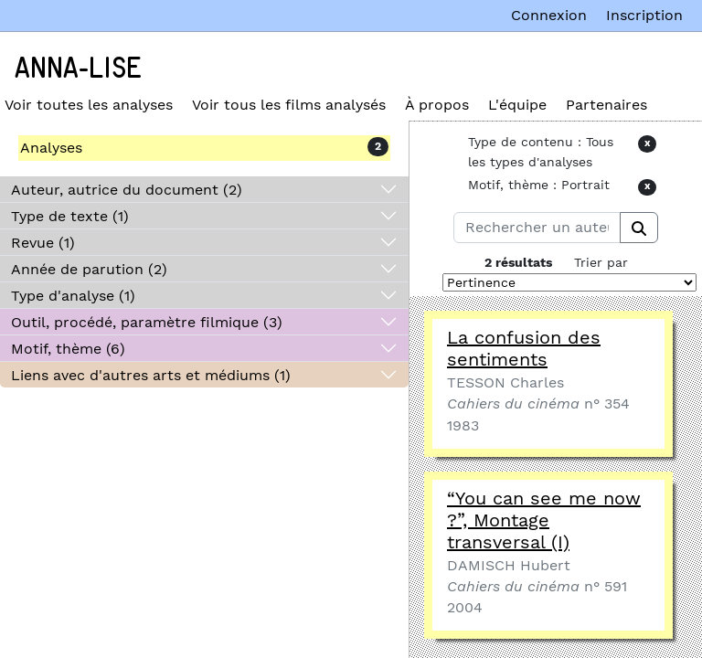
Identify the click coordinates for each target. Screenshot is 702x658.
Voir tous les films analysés (289, 104)
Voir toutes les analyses (89, 104)
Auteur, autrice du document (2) (126, 189)
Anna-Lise (78, 68)
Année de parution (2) (89, 269)
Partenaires (606, 104)
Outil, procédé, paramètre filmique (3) (146, 322)
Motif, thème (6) (68, 348)
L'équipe (517, 104)
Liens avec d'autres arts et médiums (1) (151, 375)
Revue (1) (43, 242)
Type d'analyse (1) (73, 295)
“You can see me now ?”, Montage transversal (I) (544, 520)
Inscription (644, 15)
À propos (437, 104)
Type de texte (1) (70, 216)
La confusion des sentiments (524, 348)
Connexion (549, 15)
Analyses (51, 147)
